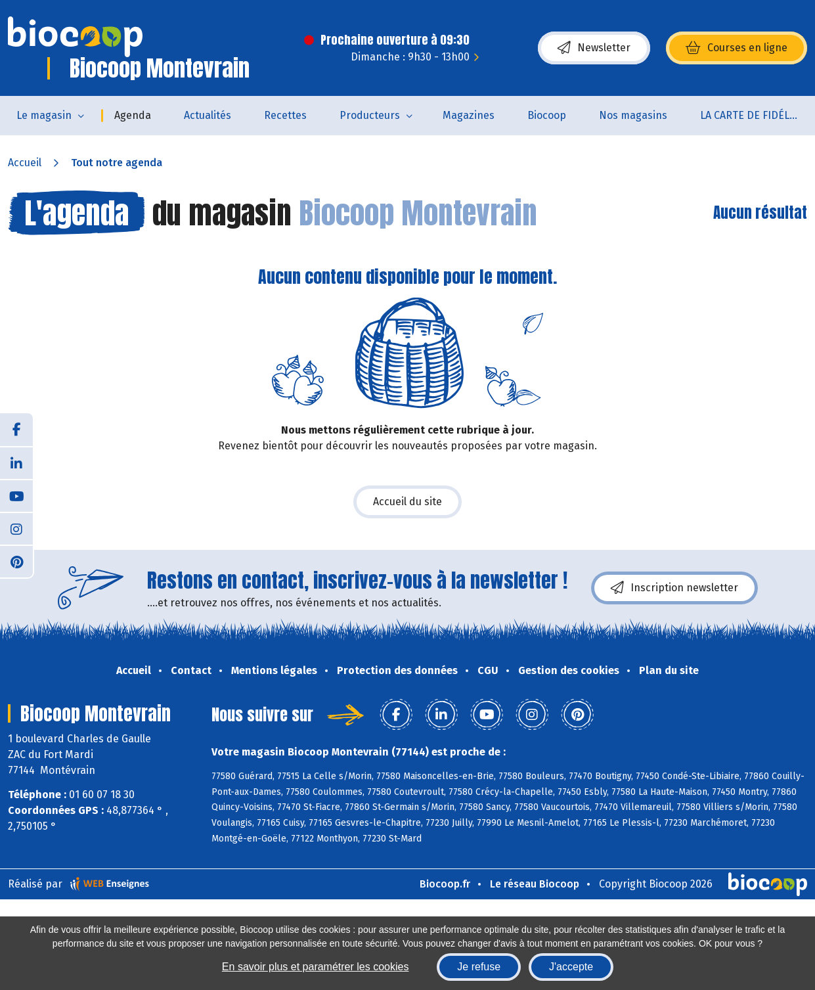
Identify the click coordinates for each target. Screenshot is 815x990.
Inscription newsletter (674, 588)
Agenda (132, 115)
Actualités (207, 115)
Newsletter (594, 48)
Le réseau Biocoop (534, 884)
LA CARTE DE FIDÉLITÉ (752, 115)
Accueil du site (407, 501)
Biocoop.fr (445, 884)
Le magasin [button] (44, 115)
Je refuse (478, 966)
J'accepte (571, 966)
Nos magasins (633, 115)
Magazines (469, 115)
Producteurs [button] (370, 115)
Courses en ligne (736, 48)
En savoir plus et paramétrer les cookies (315, 966)
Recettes (285, 115)
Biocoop (546, 115)
